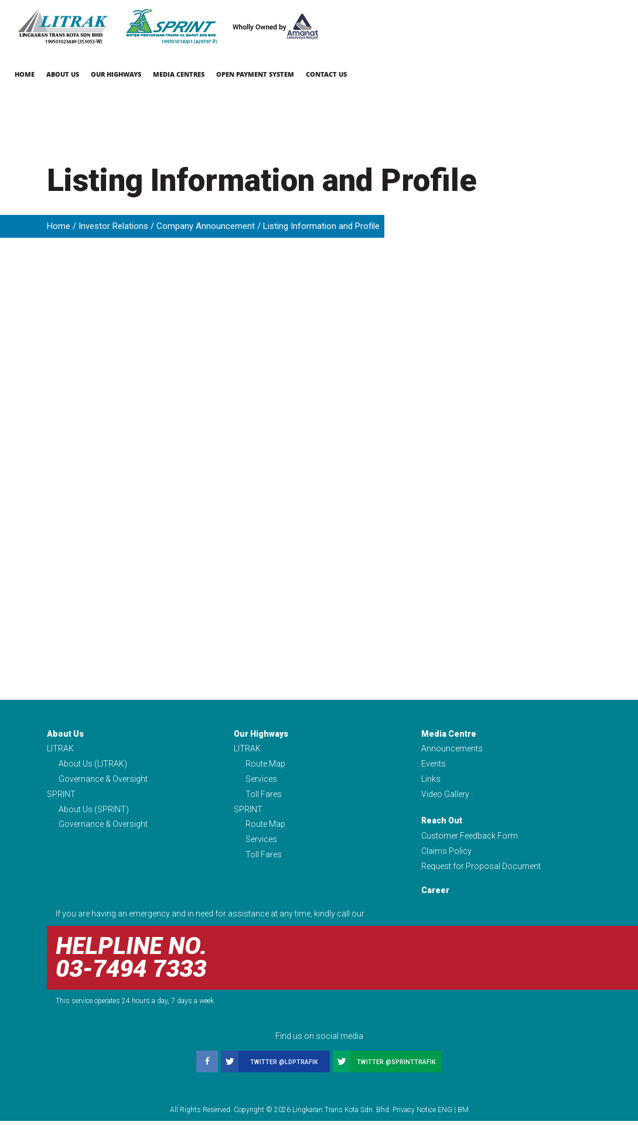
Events (433, 765)
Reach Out (441, 823)
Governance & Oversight (103, 780)
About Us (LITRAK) (93, 765)
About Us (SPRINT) (94, 811)
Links (431, 780)
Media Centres (178, 74)
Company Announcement (205, 226)
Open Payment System (255, 74)
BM (463, 1114)
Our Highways (116, 74)
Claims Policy (446, 854)
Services (261, 780)
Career (435, 894)
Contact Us (326, 74)
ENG (445, 1114)
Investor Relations (113, 226)
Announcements (452, 749)
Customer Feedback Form (469, 838)
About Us (62, 74)
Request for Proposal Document (481, 870)
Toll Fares (263, 796)
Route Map (265, 765)
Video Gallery (445, 796)
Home (25, 74)
